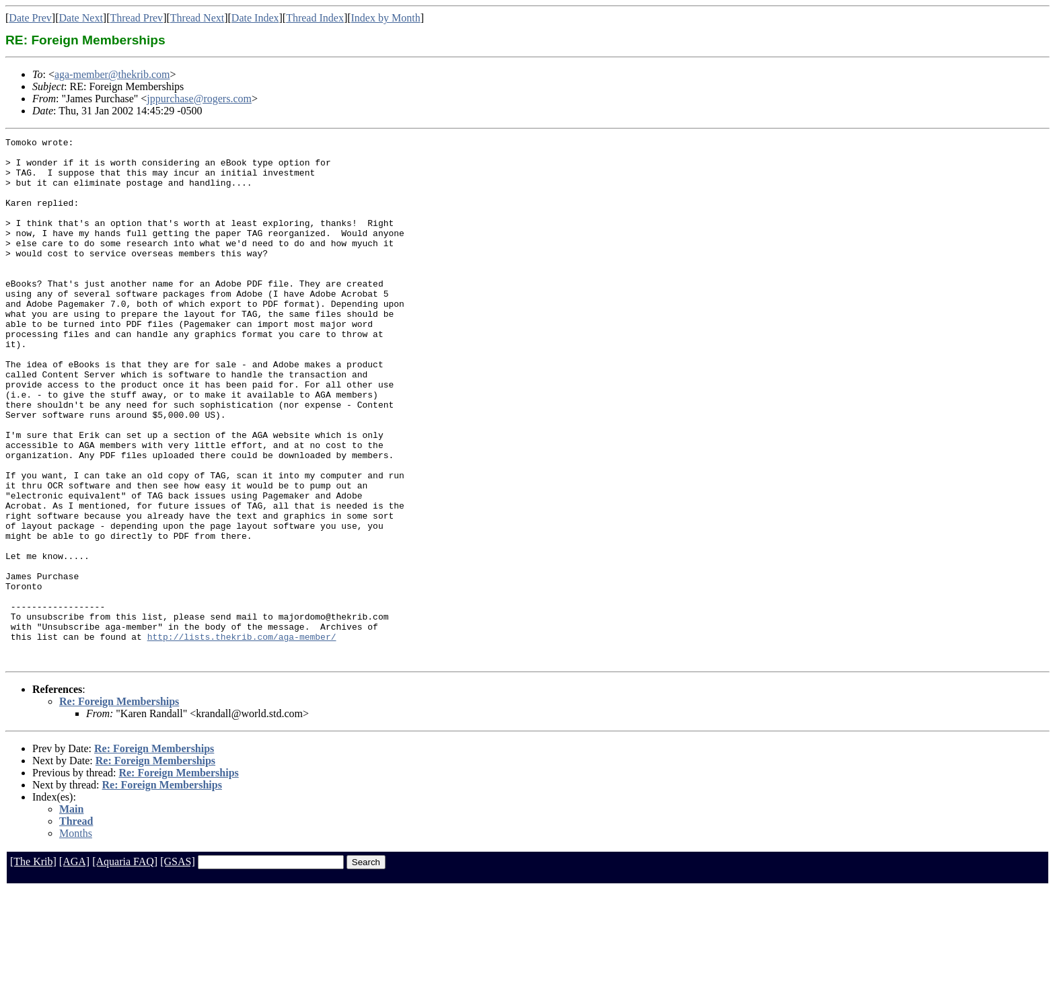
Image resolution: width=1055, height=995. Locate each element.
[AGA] (74, 966)
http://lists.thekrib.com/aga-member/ (241, 737)
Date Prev (30, 18)
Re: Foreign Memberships (119, 806)
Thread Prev (136, 18)
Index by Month (386, 18)
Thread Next (197, 18)
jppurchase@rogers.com (199, 98)
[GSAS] (177, 966)
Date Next (81, 18)
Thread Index (315, 18)
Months (75, 938)
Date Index (255, 18)
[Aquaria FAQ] (124, 966)
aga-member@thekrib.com (112, 74)
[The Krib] (33, 966)
